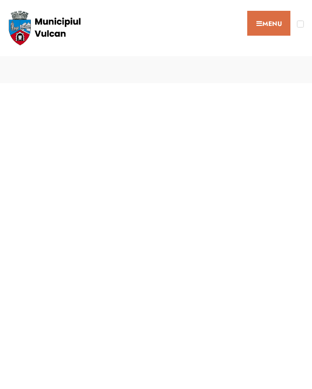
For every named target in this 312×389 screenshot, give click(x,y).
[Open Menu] (300, 24)
